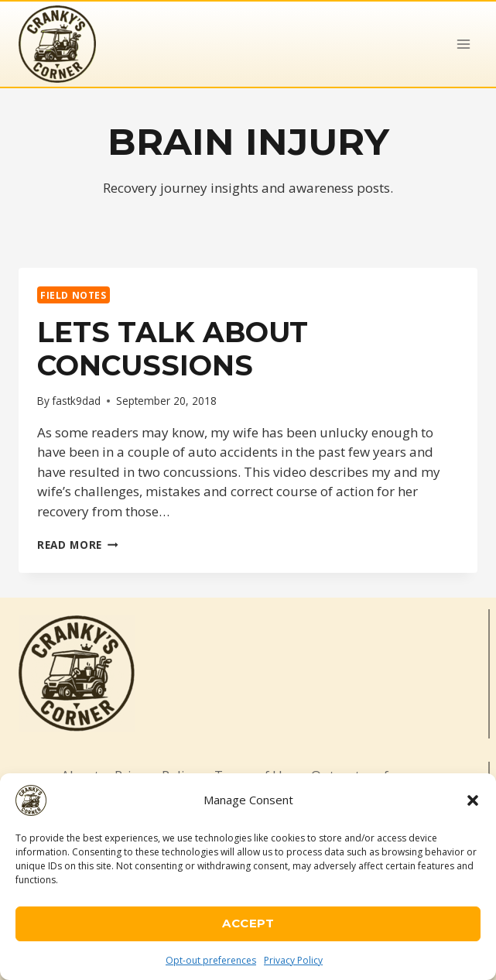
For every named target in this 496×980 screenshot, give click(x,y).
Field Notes (73, 295)
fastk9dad (76, 400)
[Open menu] (463, 44)
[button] (473, 800)
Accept (248, 923)
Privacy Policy (293, 960)
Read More (77, 544)
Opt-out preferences (211, 960)
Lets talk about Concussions (172, 348)
